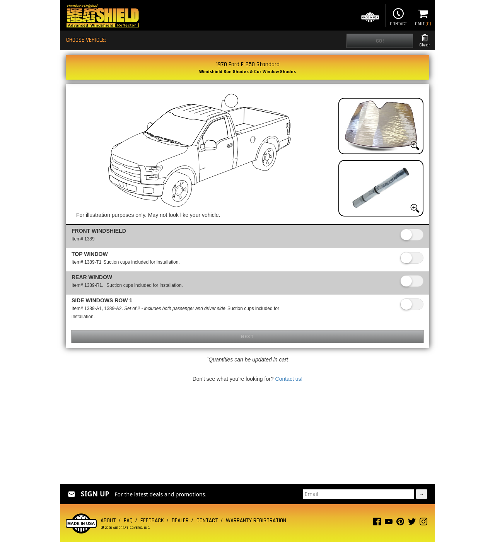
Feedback (152, 520)
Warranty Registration (256, 520)
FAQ (128, 520)
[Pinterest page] (400, 523)
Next (247, 336)
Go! (380, 40)
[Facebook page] (377, 523)
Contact (398, 16)
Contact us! (289, 379)
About (108, 520)
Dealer (180, 520)
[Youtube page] (389, 523)
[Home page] (102, 17)
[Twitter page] (412, 523)
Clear (424, 41)
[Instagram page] (423, 523)
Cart (423, 16)
